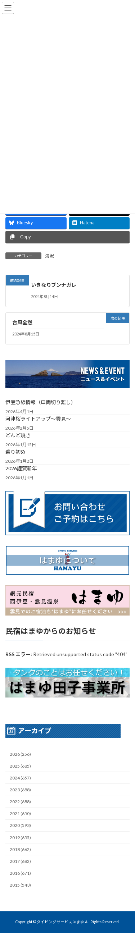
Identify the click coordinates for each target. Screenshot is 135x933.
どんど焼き (18, 435)
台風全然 (22, 322)
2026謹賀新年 (21, 468)
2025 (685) (20, 765)
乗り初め (15, 451)
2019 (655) (20, 837)
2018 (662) (20, 849)
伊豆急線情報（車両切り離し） (40, 402)
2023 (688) (20, 789)
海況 (49, 256)
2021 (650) (20, 813)
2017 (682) (20, 861)
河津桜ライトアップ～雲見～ (38, 418)
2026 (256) (20, 753)
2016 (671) (20, 872)
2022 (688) (20, 801)
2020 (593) (20, 825)
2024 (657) (20, 777)
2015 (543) (20, 885)
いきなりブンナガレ (53, 285)
